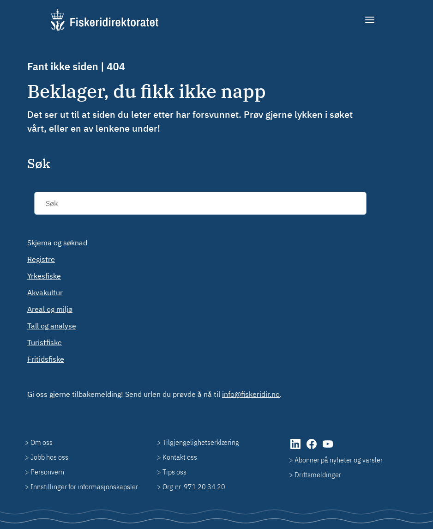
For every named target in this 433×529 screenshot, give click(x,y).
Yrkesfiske (44, 275)
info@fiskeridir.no (251, 394)
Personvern (47, 471)
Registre (41, 259)
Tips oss (174, 471)
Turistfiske (44, 342)
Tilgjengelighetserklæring (200, 442)
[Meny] (370, 19)
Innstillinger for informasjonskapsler (84, 486)
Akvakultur (45, 292)
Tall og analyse (51, 325)
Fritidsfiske (45, 359)
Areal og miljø (49, 309)
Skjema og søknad (57, 242)
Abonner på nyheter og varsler (339, 459)
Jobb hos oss (49, 457)
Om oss (41, 442)
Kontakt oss (179, 457)
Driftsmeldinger (318, 474)
